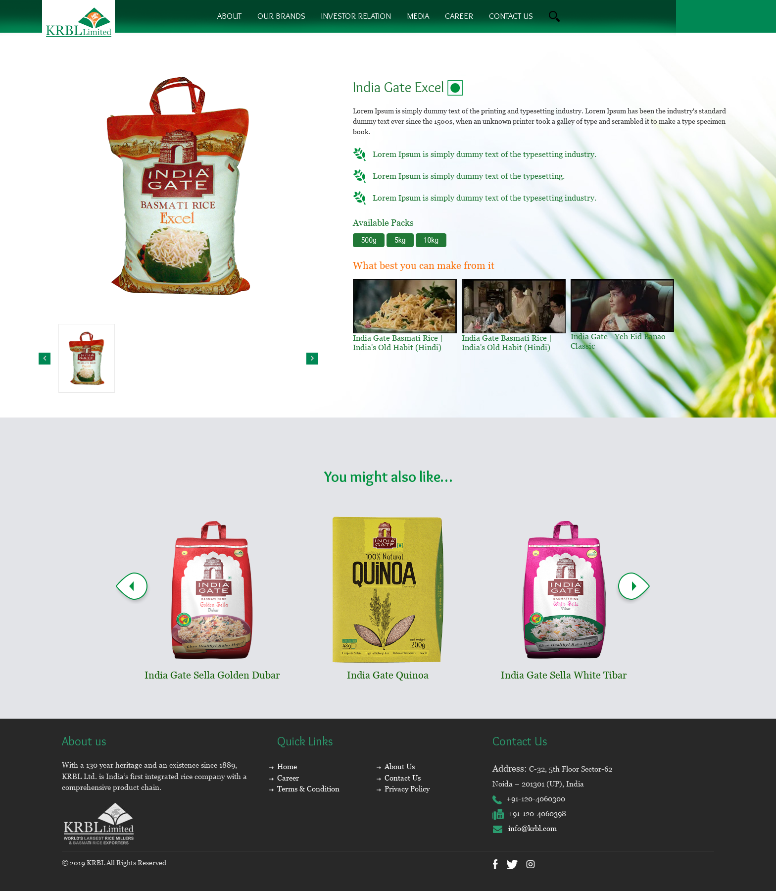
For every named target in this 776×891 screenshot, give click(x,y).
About (229, 16)
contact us (511, 16)
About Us (400, 766)
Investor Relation (356, 16)
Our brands (281, 16)
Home (287, 766)
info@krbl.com (524, 828)
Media (418, 16)
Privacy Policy (407, 789)
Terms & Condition (308, 789)
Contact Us (403, 778)
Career (459, 16)
